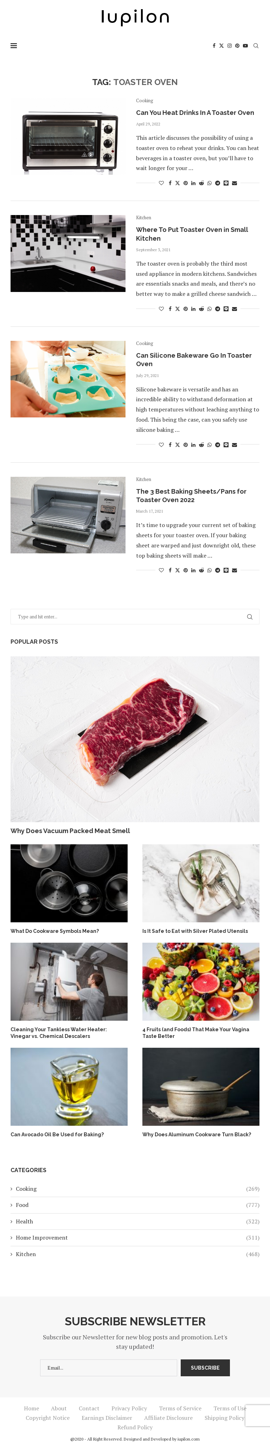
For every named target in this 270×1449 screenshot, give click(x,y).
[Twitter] (221, 45)
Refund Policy (135, 1427)
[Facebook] (214, 45)
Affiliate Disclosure (168, 1418)
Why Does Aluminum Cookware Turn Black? (196, 1134)
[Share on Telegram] (217, 183)
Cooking (137, 1189)
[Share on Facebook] (170, 183)
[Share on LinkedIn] (193, 183)
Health (137, 1221)
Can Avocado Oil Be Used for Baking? (57, 1134)
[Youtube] (245, 45)
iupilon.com (189, 1439)
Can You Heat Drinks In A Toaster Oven (195, 112)
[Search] (255, 45)
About (59, 1408)
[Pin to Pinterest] (186, 183)
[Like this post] (161, 183)
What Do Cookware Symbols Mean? (55, 931)
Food (137, 1205)
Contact (89, 1408)
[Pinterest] (237, 45)
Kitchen (137, 1254)
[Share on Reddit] (201, 183)
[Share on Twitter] (177, 183)
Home (31, 1408)
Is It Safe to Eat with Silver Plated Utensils (195, 931)
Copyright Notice (48, 1418)
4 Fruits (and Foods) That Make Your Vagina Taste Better (195, 1033)
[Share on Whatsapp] (209, 183)
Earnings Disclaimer (107, 1418)
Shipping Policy (224, 1418)
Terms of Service (180, 1408)
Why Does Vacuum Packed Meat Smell (70, 830)
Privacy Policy (129, 1408)
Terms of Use (229, 1408)
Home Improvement (137, 1237)
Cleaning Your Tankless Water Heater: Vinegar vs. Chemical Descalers (59, 1033)
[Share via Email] (234, 183)
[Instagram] (229, 45)
